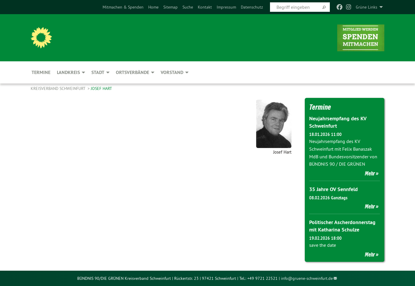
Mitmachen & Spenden (123, 7)
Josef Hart (101, 88)
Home (153, 7)
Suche (187, 7)
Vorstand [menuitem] (172, 72)
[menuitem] (123, 7)
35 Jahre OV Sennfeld (333, 189)
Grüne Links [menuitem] (366, 7)
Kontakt (205, 7)
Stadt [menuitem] (97, 72)
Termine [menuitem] (41, 72)
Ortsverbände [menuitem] (132, 72)
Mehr (370, 173)
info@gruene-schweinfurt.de (307, 278)
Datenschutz (252, 7)
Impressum (226, 7)
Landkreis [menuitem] (68, 72)
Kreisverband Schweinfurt (58, 88)
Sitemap (170, 7)
